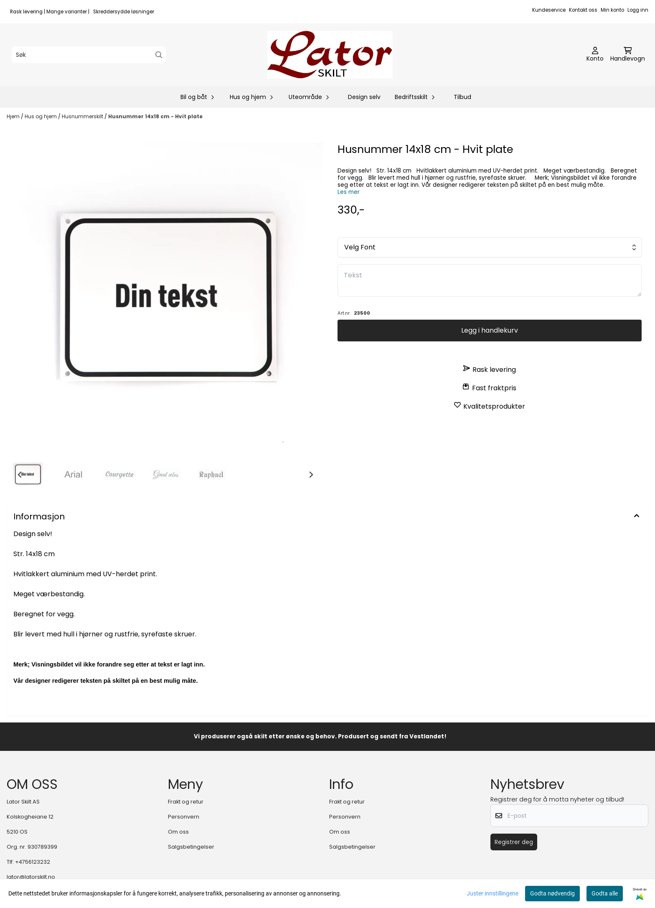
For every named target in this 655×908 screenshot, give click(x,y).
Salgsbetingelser (191, 846)
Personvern (183, 816)
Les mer (349, 192)
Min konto (612, 10)
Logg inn (637, 10)
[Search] (159, 55)
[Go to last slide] (20, 474)
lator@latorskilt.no (31, 876)
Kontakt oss (583, 10)
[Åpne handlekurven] (627, 54)
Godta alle (605, 893)
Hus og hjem (41, 116)
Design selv (364, 97)
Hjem (14, 116)
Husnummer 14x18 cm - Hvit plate (155, 116)
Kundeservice (549, 10)
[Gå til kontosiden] (595, 54)
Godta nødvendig (552, 893)
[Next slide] (310, 474)
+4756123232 (32, 861)
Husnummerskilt (83, 116)
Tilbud (462, 97)
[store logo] (330, 55)
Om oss (178, 831)
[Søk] (89, 54)
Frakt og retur (185, 801)
